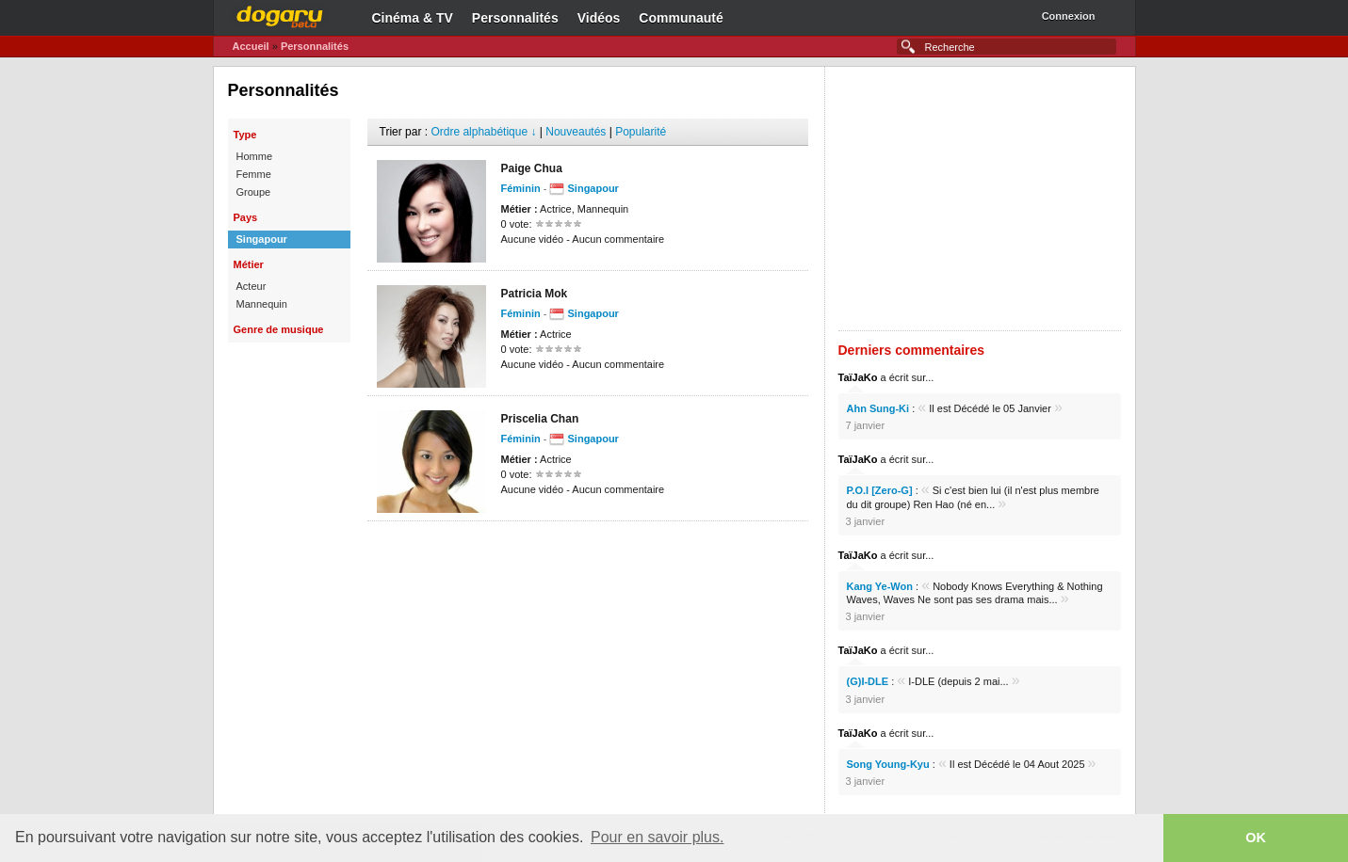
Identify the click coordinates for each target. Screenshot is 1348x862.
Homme (254, 156)
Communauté (681, 17)
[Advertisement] (587, 549)
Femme (253, 174)
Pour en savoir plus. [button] (657, 837)
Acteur (251, 286)
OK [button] (1255, 837)
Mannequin (261, 304)
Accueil (251, 46)
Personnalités (515, 17)
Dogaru (280, 14)
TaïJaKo (858, 377)
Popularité (640, 131)
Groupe (253, 192)
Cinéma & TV (412, 17)
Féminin (521, 188)
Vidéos (599, 17)
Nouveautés (575, 131)
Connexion (1069, 16)
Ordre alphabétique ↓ (483, 131)
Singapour (261, 239)
